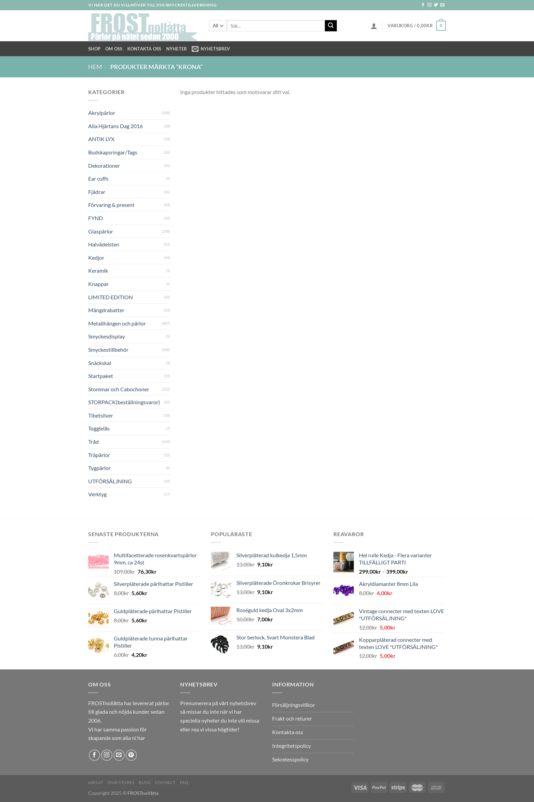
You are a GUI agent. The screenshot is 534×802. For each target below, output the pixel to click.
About (96, 782)
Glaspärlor (100, 231)
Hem (95, 67)
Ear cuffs (98, 178)
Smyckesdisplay (106, 336)
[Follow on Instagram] (429, 5)
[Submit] (330, 26)
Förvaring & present (111, 204)
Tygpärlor (99, 468)
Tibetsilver (100, 415)
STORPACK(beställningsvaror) (124, 402)
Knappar (98, 284)
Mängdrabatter (106, 310)
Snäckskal (99, 363)
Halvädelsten (103, 244)
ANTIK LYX (101, 139)
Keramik (98, 270)
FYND (95, 218)
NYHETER (176, 48)
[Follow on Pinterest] (131, 755)
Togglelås (99, 428)
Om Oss (114, 48)
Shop (94, 48)
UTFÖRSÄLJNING (110, 481)
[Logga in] (374, 25)
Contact (165, 782)
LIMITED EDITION (110, 297)
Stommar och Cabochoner (118, 389)
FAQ (184, 782)
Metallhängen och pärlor (117, 323)
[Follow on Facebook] (423, 5)
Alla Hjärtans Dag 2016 (115, 126)
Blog (145, 782)
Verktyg (97, 494)
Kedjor (96, 257)
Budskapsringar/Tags (112, 152)
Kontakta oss (144, 48)
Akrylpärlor (101, 112)
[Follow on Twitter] (436, 5)
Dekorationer (104, 165)
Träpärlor (99, 455)
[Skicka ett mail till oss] (442, 5)
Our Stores (121, 782)
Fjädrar (96, 191)
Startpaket (100, 376)
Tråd (93, 441)
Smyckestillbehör (108, 349)
